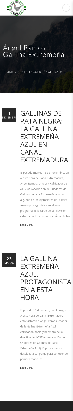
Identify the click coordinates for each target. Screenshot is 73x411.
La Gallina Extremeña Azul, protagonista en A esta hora (45, 278)
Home (9, 71)
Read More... (27, 224)
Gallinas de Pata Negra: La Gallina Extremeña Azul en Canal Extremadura (44, 136)
